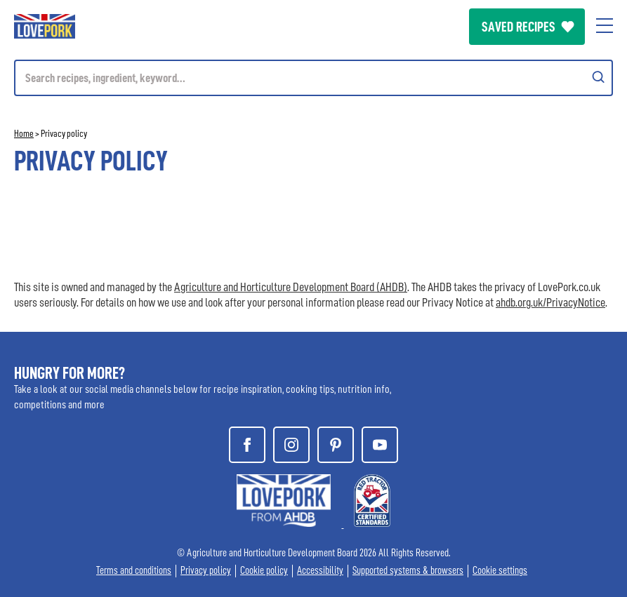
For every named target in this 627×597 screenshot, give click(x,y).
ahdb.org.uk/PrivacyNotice (550, 302)
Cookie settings (500, 570)
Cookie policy (264, 570)
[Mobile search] (313, 78)
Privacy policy (205, 570)
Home (24, 133)
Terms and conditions (133, 570)
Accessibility (320, 570)
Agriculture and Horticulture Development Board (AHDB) (290, 287)
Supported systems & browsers (407, 570)
